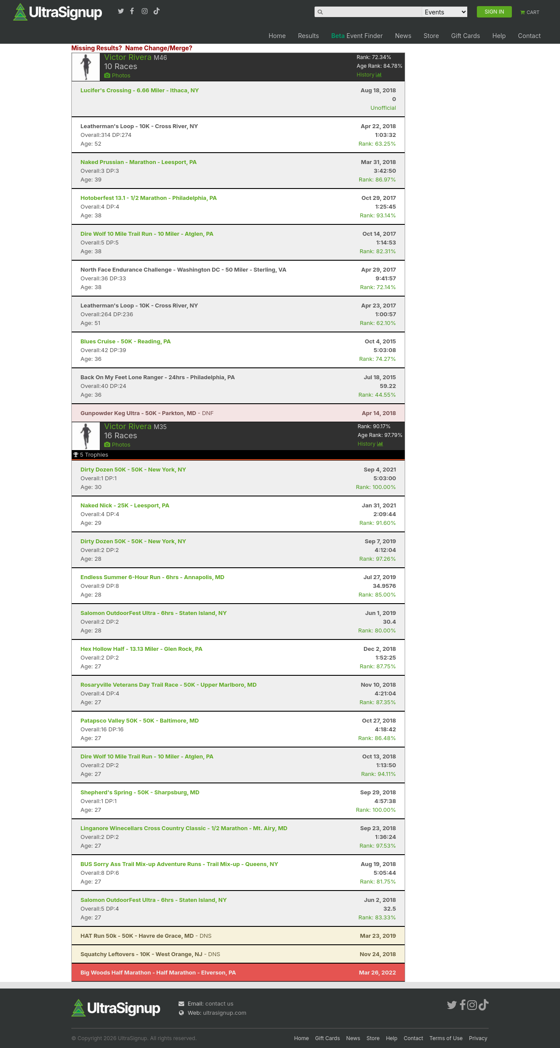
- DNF (147, 412)
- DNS (146, 935)
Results (308, 35)
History (369, 74)
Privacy (478, 1038)
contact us (219, 1003)
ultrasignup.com (224, 1012)
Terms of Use (446, 1038)
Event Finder (357, 35)
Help (499, 35)
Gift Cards (465, 35)
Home (277, 35)
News (403, 35)
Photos (117, 75)
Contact (529, 35)
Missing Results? (96, 48)
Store (431, 35)
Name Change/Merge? (158, 48)
